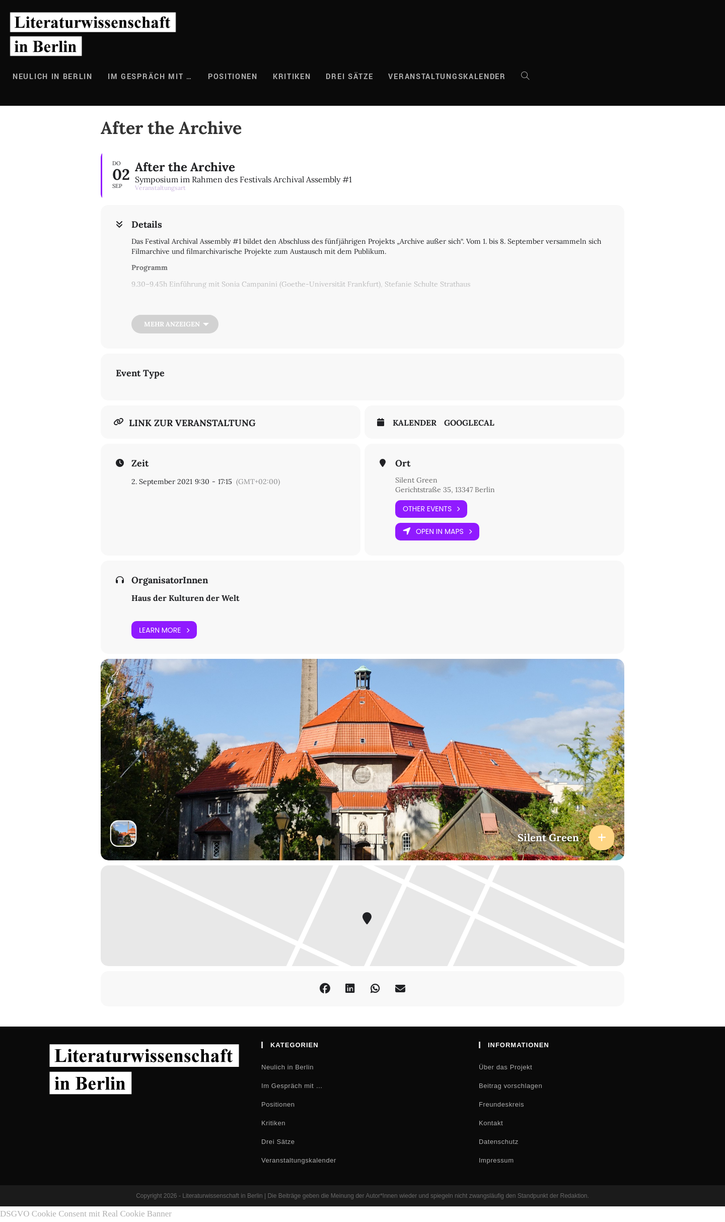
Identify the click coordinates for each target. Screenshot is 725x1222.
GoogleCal (469, 423)
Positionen (278, 1104)
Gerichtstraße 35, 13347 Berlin (445, 489)
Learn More (164, 630)
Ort (402, 463)
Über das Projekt (505, 1067)
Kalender (415, 423)
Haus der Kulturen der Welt (185, 598)
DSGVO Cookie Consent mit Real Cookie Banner (86, 1213)
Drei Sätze (278, 1141)
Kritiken (273, 1123)
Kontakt (491, 1123)
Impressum (496, 1160)
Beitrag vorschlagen (510, 1086)
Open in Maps (437, 531)
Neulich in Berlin (287, 1067)
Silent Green (416, 480)
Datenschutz (499, 1141)
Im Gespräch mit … (292, 1086)
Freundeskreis (501, 1104)
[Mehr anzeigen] (175, 324)
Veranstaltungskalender (298, 1160)
